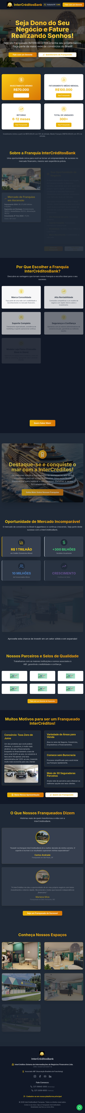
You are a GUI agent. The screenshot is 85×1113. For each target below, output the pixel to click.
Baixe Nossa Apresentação (25, 795)
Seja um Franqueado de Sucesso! (42, 913)
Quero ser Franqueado (61, 795)
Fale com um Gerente (73, 5)
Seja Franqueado (21, 95)
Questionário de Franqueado (57, 55)
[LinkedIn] (50, 1076)
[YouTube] (45, 1076)
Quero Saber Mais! (42, 423)
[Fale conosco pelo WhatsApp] (79, 1107)
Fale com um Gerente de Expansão (42, 701)
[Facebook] (40, 1076)
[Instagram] (35, 1076)
